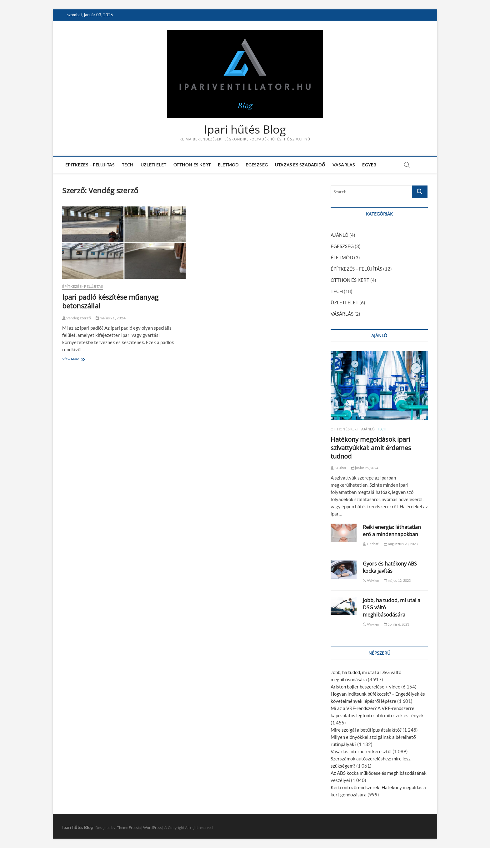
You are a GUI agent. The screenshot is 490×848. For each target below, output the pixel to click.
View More (72, 359)
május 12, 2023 (397, 580)
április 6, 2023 (396, 624)
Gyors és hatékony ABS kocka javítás (390, 567)
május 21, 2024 (111, 318)
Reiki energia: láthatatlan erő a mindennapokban (392, 531)
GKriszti (371, 544)
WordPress (152, 827)
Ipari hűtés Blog (245, 129)
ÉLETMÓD (228, 164)
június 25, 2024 (364, 468)
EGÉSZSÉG (257, 164)
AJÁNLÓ (339, 235)
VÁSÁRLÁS (343, 164)
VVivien (371, 580)
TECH (127, 164)
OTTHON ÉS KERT (192, 164)
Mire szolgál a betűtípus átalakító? (366, 730)
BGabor (339, 468)
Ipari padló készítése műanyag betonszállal (110, 301)
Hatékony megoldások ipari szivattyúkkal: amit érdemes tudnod (371, 447)
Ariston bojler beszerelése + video (365, 686)
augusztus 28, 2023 (401, 544)
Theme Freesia (129, 827)
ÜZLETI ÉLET (153, 164)
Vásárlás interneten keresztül (361, 751)
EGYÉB (369, 164)
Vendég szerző (76, 318)
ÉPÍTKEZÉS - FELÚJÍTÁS (82, 286)
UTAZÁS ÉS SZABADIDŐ (300, 164)
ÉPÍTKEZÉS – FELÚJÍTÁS (90, 164)
